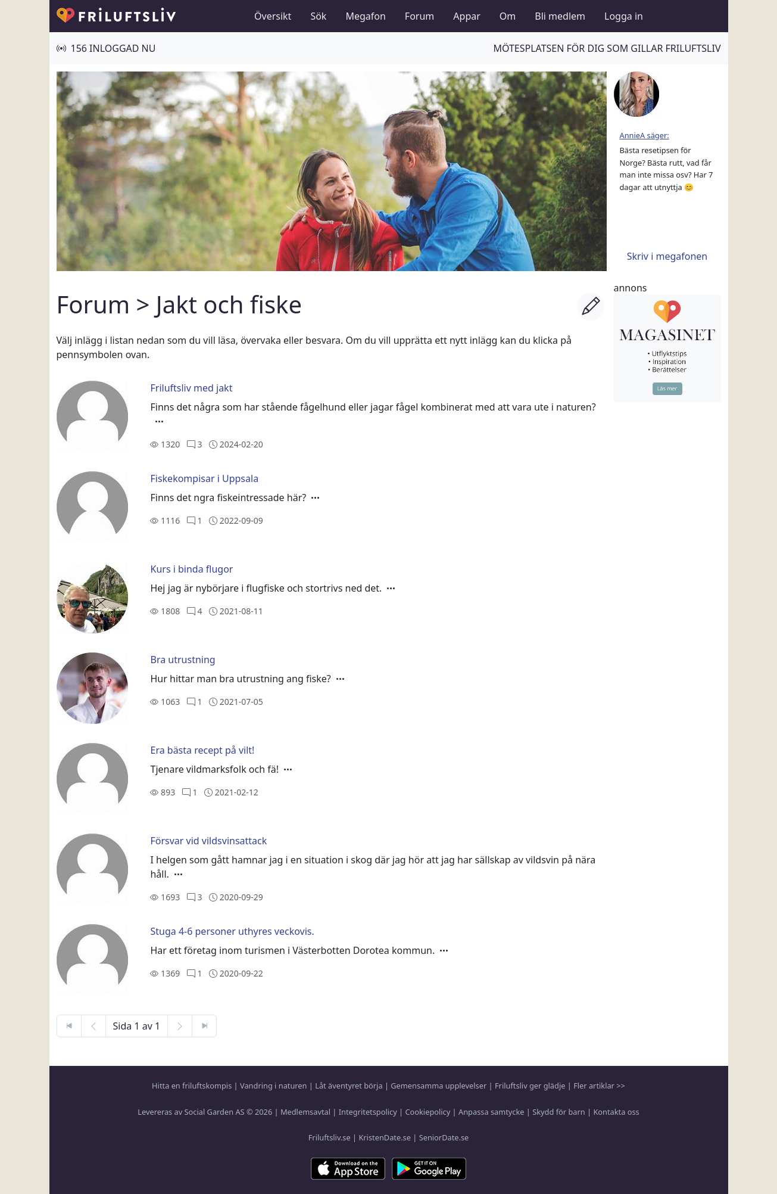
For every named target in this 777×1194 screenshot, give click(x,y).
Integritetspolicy (368, 1111)
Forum (419, 16)
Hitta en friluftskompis (192, 1085)
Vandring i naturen (273, 1085)
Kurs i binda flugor (191, 569)
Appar (466, 16)
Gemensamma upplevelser (438, 1085)
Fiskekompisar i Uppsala (204, 478)
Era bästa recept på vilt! (202, 750)
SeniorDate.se (444, 1137)
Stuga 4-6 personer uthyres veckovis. (232, 931)
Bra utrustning (182, 659)
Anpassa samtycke (491, 1111)
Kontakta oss (616, 1111)
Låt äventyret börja (348, 1085)
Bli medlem (560, 16)
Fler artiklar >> (599, 1085)
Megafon (365, 16)
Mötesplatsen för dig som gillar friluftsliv (606, 48)
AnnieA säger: (644, 135)
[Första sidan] (69, 1026)
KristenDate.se (384, 1137)
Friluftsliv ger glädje (530, 1085)
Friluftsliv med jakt (191, 387)
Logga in (623, 16)
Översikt (272, 16)
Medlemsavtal (305, 1111)
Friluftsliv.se (329, 1137)
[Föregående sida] (93, 1026)
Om (508, 16)
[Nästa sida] (179, 1026)
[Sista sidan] (204, 1026)
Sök (318, 16)
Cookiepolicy (427, 1111)
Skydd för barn (558, 1111)
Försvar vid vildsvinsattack (208, 840)
